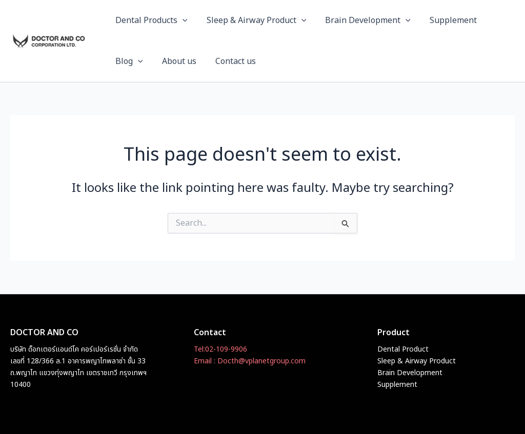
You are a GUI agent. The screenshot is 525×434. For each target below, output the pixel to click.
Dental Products (150, 20)
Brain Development (361, 20)
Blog (128, 61)
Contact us (229, 61)
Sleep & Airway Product (252, 20)
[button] (181, 20)
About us (175, 61)
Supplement (444, 20)
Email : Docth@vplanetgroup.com (250, 361)
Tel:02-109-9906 (220, 349)
